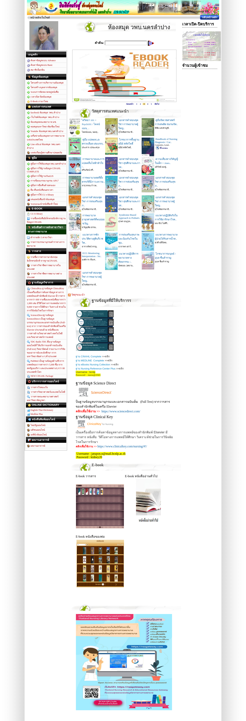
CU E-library (35, 214)
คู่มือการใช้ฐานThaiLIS (40, 176)
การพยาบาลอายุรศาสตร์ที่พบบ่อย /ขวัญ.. (93, 219)
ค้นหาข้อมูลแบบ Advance (41, 60)
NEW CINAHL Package (40, 376)
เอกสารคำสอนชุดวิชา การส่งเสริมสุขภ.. (128, 181)
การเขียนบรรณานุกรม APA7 (43, 180)
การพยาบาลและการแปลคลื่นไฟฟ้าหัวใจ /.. (93, 163)
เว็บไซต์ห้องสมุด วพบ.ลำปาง (43, 117)
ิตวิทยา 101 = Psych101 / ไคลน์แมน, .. (91, 124)
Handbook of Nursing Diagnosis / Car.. (166, 141)
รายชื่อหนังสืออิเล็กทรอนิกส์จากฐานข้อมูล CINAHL (46, 220)
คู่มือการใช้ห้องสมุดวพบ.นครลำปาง (46, 163)
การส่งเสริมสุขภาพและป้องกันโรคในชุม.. (128, 238)
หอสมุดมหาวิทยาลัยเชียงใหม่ (43, 126)
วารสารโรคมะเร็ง (37, 387)
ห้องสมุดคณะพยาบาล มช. (42, 122)
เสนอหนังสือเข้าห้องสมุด (41, 199)
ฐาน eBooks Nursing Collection (93, 364)
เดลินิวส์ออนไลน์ (37, 434)
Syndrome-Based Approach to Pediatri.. (129, 216)
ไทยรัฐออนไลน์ (36, 425)
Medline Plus (35, 414)
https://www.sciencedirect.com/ (120, 411)
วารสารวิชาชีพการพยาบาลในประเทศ (44, 267)
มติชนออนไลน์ (36, 430)
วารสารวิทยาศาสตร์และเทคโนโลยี (46, 392)
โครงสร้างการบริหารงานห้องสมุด (45, 82)
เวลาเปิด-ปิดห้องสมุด (39, 97)
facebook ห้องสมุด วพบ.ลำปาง (43, 112)
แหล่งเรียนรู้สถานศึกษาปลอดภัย (44, 152)
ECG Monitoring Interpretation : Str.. (91, 255)
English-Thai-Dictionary (40, 410)
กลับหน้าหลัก (209, 17)
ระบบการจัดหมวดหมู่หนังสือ (43, 92)
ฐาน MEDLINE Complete (90, 360)
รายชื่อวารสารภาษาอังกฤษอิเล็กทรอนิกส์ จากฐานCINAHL (42, 259)
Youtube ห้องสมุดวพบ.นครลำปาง (45, 131)
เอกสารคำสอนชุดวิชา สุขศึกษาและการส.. (129, 163)
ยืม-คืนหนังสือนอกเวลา (40, 190)
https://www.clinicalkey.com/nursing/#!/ (122, 446)
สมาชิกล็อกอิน (36, 70)
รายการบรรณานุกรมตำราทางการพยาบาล (45, 244)
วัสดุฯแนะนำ (76, 294)
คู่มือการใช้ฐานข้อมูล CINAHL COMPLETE (44, 170)
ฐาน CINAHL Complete (88, 356)
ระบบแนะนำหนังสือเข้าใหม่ (42, 204)
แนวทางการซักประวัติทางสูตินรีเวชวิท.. (92, 238)
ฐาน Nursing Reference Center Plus (96, 368)
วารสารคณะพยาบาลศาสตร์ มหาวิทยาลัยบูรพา (42, 398)
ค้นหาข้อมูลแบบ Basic (40, 65)
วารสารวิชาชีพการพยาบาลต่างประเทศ (44, 275)
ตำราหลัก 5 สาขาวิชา (39, 237)
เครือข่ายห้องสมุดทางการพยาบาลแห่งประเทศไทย (45, 138)
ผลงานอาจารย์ (36, 446)
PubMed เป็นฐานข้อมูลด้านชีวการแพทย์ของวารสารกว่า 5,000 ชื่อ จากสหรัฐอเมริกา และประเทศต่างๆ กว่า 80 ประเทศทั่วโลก (46, 366)
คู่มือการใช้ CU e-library (40, 194)
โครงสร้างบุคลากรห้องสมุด (42, 87)
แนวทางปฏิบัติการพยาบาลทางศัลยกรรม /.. (128, 257)
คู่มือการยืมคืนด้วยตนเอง (41, 185)
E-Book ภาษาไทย (37, 101)
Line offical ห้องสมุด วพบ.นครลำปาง (43, 146)
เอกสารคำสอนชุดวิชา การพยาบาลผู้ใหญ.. (128, 124)
